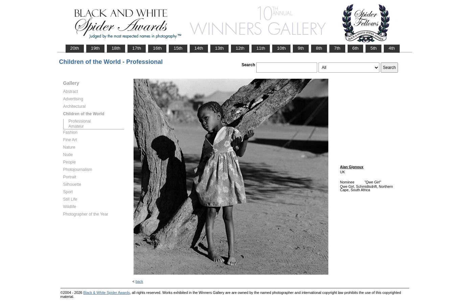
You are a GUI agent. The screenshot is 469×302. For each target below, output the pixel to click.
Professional (80, 121)
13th (219, 48)
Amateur (76, 126)
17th (136, 48)
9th (301, 48)
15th (178, 48)
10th (281, 48)
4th (392, 48)
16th (157, 48)
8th (319, 48)
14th (199, 48)
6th (355, 48)
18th (116, 48)
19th (95, 48)
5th (373, 48)
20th (75, 48)
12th (240, 48)
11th (261, 48)
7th (337, 48)
